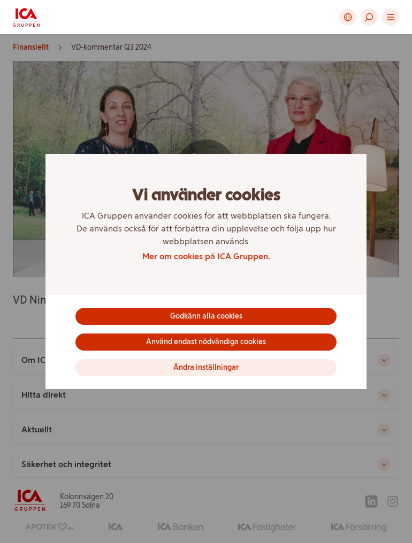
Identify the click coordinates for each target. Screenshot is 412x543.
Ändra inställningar (206, 367)
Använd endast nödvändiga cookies (206, 341)
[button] (369, 17)
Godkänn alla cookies (206, 316)
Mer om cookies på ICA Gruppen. (206, 256)
